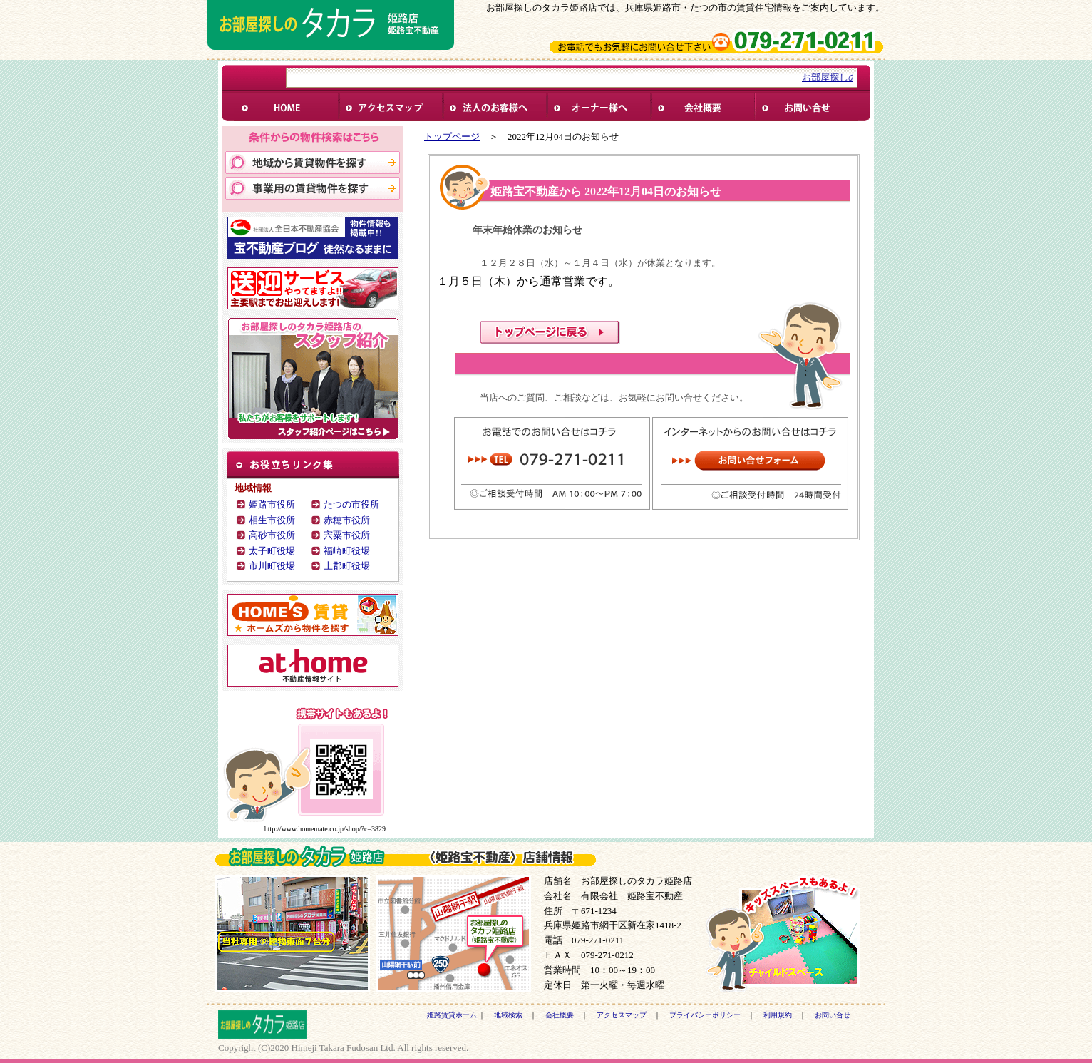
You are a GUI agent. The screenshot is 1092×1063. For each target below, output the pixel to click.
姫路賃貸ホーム (286, 107)
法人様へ (494, 107)
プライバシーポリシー (705, 1015)
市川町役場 (272, 565)
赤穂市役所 (347, 520)
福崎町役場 (347, 550)
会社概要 (702, 107)
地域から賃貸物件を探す (312, 162)
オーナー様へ (598, 107)
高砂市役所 (272, 535)
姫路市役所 (272, 504)
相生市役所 (272, 520)
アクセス (390, 107)
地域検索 (508, 1015)
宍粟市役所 (347, 535)
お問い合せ (806, 107)
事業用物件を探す (312, 188)
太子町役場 (272, 550)
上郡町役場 (347, 565)
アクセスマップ (622, 1015)
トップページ (452, 136)
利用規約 (777, 1015)
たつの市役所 (351, 504)
